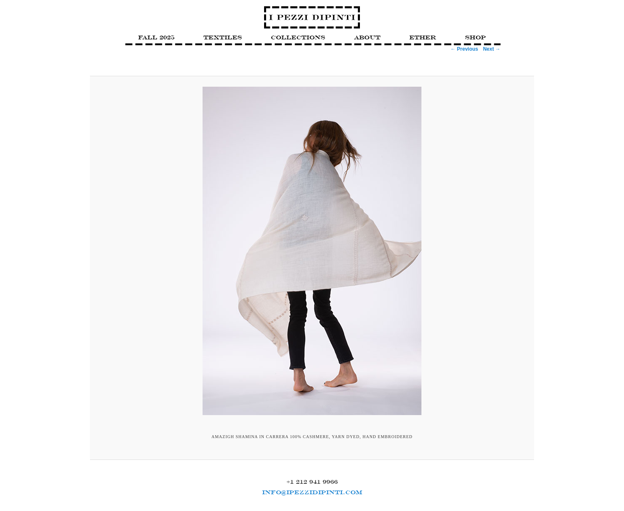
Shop (475, 37)
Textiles (222, 37)
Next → (491, 49)
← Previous (464, 49)
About (367, 37)
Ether (422, 37)
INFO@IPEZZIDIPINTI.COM (312, 492)
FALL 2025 (156, 37)
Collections (298, 37)
